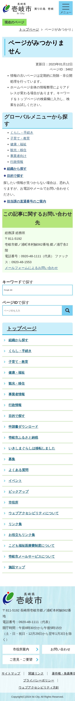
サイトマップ (11, 673)
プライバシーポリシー (38, 680)
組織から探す (17, 169)
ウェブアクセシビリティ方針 (39, 687)
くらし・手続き (21, 132)
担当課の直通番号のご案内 (26, 201)
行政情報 (16, 162)
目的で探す (15, 176)
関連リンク (36, 673)
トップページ (29, 29)
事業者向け (18, 156)
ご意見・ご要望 (21, 659)
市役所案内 (21, 649)
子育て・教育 (20, 138)
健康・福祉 (18, 144)
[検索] (35, 290)
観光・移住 (18, 150)
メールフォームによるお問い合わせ (31, 268)
